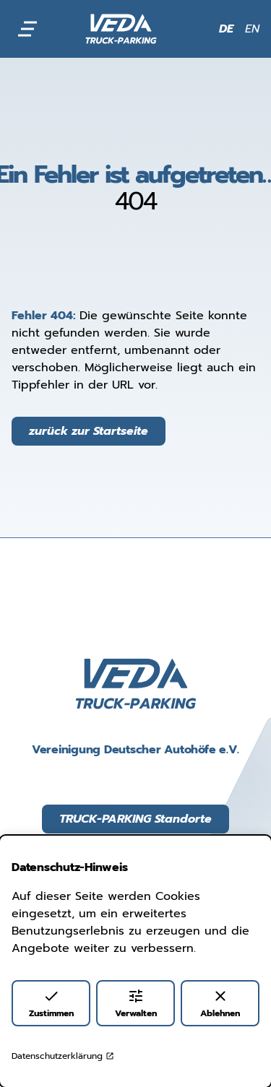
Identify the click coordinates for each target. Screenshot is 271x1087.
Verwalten (136, 1003)
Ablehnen (220, 1003)
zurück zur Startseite (88, 431)
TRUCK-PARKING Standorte (135, 819)
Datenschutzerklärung (63, 1055)
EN (252, 29)
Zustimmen (51, 1003)
